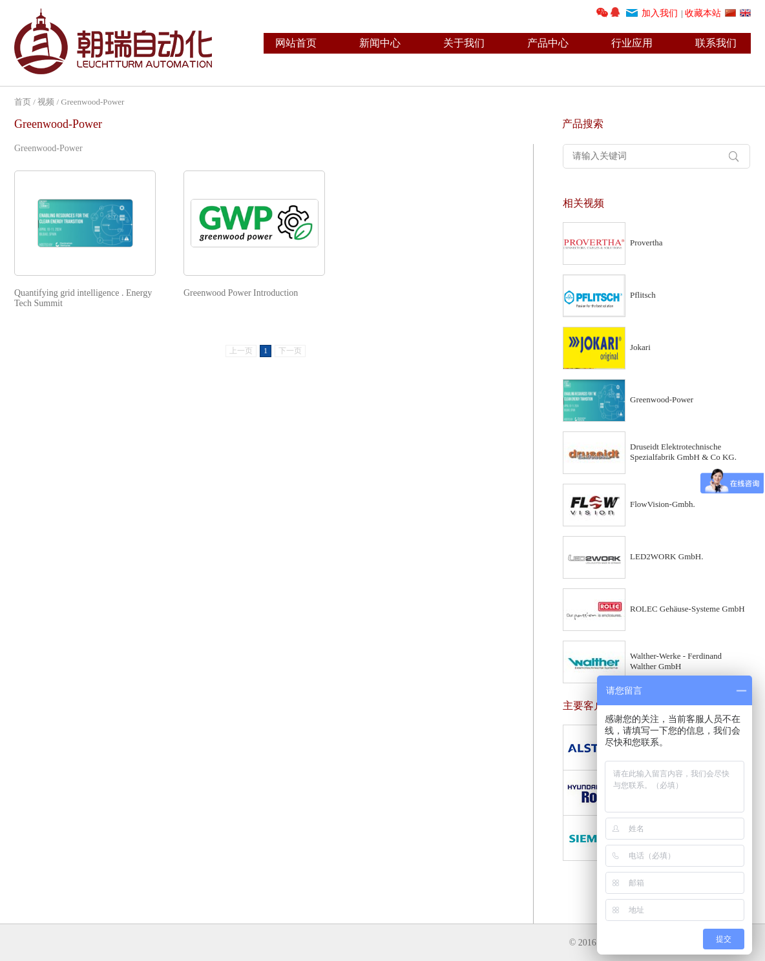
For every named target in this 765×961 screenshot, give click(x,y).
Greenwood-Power (92, 102)
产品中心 (548, 42)
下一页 (290, 350)
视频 (45, 102)
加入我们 (660, 13)
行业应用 (632, 42)
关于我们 (464, 42)
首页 (22, 102)
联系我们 (716, 42)
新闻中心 (380, 42)
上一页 (241, 350)
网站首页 (296, 42)
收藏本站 (703, 13)
